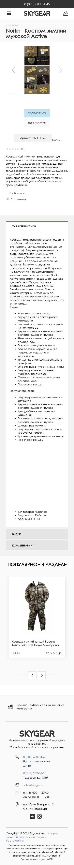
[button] (33, 675)
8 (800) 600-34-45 (37, 4)
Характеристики (24, 226)
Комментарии (22, 545)
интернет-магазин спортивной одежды (33, 835)
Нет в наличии (37, 122)
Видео (16, 534)
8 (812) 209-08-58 (34, 773)
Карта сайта (15, 840)
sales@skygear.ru (34, 785)
